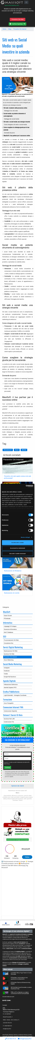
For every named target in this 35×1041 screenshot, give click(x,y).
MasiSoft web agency (9, 1034)
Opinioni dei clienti (17, 786)
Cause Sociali (8, 615)
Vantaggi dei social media (11, 119)
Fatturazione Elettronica (11, 684)
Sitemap (11, 1030)
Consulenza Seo (8, 643)
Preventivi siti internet (10, 657)
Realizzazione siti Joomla (11, 593)
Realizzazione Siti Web (10, 651)
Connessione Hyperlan (10, 711)
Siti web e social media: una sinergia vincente (17, 122)
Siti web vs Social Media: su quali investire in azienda (15, 46)
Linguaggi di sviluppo (10, 626)
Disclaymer (10, 1032)
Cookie (29, 1030)
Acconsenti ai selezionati (17, 548)
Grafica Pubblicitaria (11, 691)
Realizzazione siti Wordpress (12, 571)
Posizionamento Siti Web (11, 640)
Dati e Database (8, 632)
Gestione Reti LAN (9, 719)
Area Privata (5, 1030)
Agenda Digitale (9, 680)
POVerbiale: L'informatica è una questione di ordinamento (19, 974)
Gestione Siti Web (9, 654)
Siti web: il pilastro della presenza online (15, 108)
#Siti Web (24, 450)
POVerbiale (7, 618)
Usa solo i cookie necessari (17, 553)
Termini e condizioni (18, 1030)
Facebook (7, 671)
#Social (17, 450)
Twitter (6, 674)
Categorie (6, 607)
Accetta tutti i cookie (17, 542)
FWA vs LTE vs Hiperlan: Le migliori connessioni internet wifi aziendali (20, 989)
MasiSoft (6, 611)
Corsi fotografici (8, 703)
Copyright (5, 1032)
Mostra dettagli (25, 537)
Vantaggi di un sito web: (11, 111)
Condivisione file (9, 722)
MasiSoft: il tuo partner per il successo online (17, 135)
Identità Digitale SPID (10, 687)
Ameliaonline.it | (24, 1032)
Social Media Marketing (12, 664)
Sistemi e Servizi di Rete (12, 715)
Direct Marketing (8, 660)
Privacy (8, 763)
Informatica (7, 622)
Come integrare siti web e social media (15, 124)
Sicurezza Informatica (10, 629)
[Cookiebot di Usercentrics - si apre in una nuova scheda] (25, 486)
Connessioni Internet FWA (13, 707)
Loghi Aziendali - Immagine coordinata (15, 695)
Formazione (7, 699)
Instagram (7, 668)
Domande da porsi (9, 133)
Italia (4, 1003)
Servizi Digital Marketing (13, 647)
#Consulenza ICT (7, 450)
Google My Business (10, 677)
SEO (4, 636)
